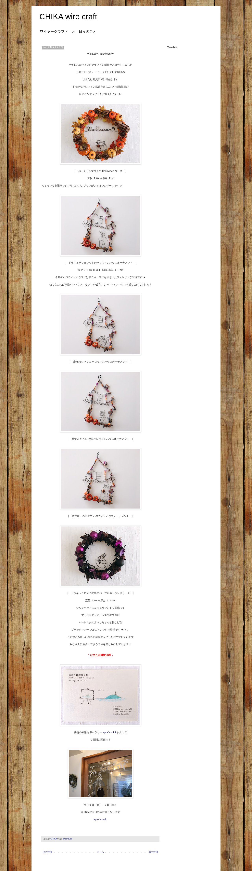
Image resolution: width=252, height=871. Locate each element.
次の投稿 (47, 852)
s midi (112, 732)
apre (105, 732)
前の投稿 (153, 852)
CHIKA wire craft (68, 16)
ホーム (100, 852)
